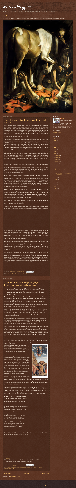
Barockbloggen (16, 7)
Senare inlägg (7, 473)
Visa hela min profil (57, 132)
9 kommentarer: (20, 465)
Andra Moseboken (12, 467)
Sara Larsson (29, 273)
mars (56, 179)
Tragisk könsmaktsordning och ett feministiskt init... (62, 170)
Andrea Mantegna (21, 467)
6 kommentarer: (20, 271)
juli (56, 166)
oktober (57, 159)
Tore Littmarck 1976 (11, 428)
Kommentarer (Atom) (15, 476)
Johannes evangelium (34, 467)
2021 (55, 149)
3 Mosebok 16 (8, 458)
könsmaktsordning (21, 273)
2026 (55, 138)
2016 (55, 186)
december (57, 155)
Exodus (27, 467)
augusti (57, 163)
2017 (55, 184)
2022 (55, 147)
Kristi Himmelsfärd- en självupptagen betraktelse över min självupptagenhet (21, 283)
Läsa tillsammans (7, 16)
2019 (55, 153)
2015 (55, 188)
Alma (63, 118)
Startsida (26, 473)
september (57, 161)
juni (56, 168)
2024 (55, 142)
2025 (55, 140)
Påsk (14, 468)
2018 (55, 181)
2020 (55, 151)
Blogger (45, 485)
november (57, 157)
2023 (55, 145)
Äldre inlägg (46, 473)
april (56, 177)
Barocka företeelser (12, 273)
